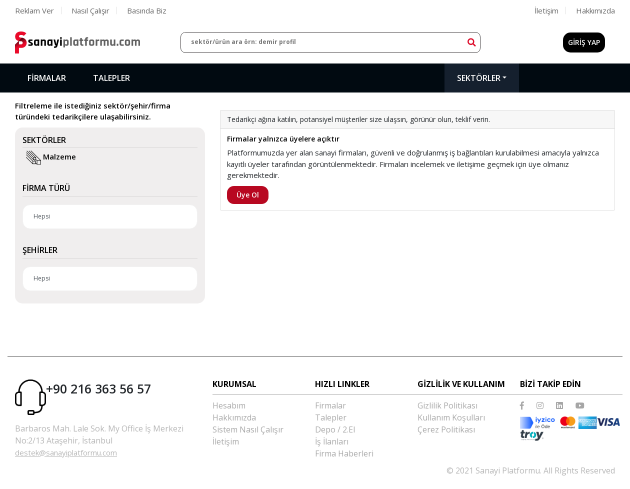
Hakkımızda (595, 11)
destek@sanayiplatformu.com (66, 453)
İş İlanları (331, 441)
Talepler (111, 78)
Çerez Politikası (446, 429)
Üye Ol (247, 195)
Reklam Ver (34, 11)
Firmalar (47, 78)
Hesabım (229, 405)
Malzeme (52, 157)
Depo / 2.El (335, 429)
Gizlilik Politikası (448, 405)
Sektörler (478, 78)
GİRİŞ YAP (584, 42)
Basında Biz (146, 11)
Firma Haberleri (344, 453)
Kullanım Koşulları (451, 417)
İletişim (546, 11)
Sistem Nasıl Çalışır (248, 429)
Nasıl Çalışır (91, 11)
